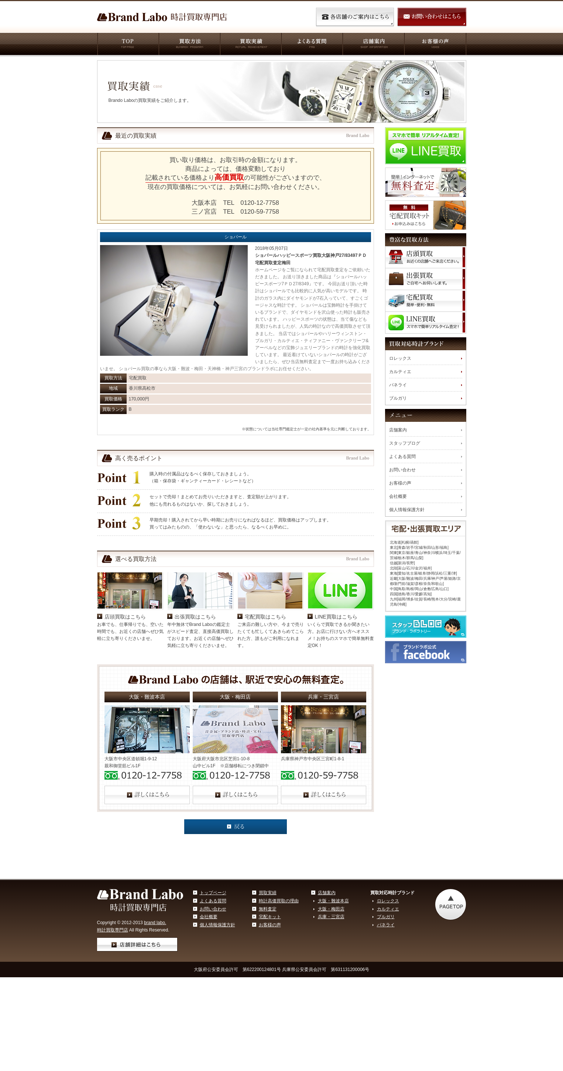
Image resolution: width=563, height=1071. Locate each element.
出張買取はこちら (195, 669)
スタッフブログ (404, 443)
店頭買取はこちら (125, 669)
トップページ (213, 945)
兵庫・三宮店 (331, 969)
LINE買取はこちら (336, 669)
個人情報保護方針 (407, 509)
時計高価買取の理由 (279, 953)
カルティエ (400, 371)
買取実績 (250, 44)
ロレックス (400, 358)
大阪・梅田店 (331, 961)
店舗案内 (373, 44)
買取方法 (189, 44)
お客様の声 (435, 44)
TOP (127, 44)
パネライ (398, 385)
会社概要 (398, 496)
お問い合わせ (402, 469)
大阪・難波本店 (333, 953)
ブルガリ (398, 398)
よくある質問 (311, 44)
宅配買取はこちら (265, 669)
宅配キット (270, 969)
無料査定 (268, 961)
